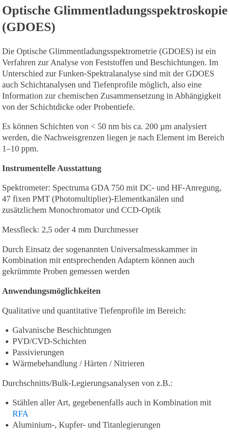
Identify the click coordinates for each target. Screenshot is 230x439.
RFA (20, 413)
